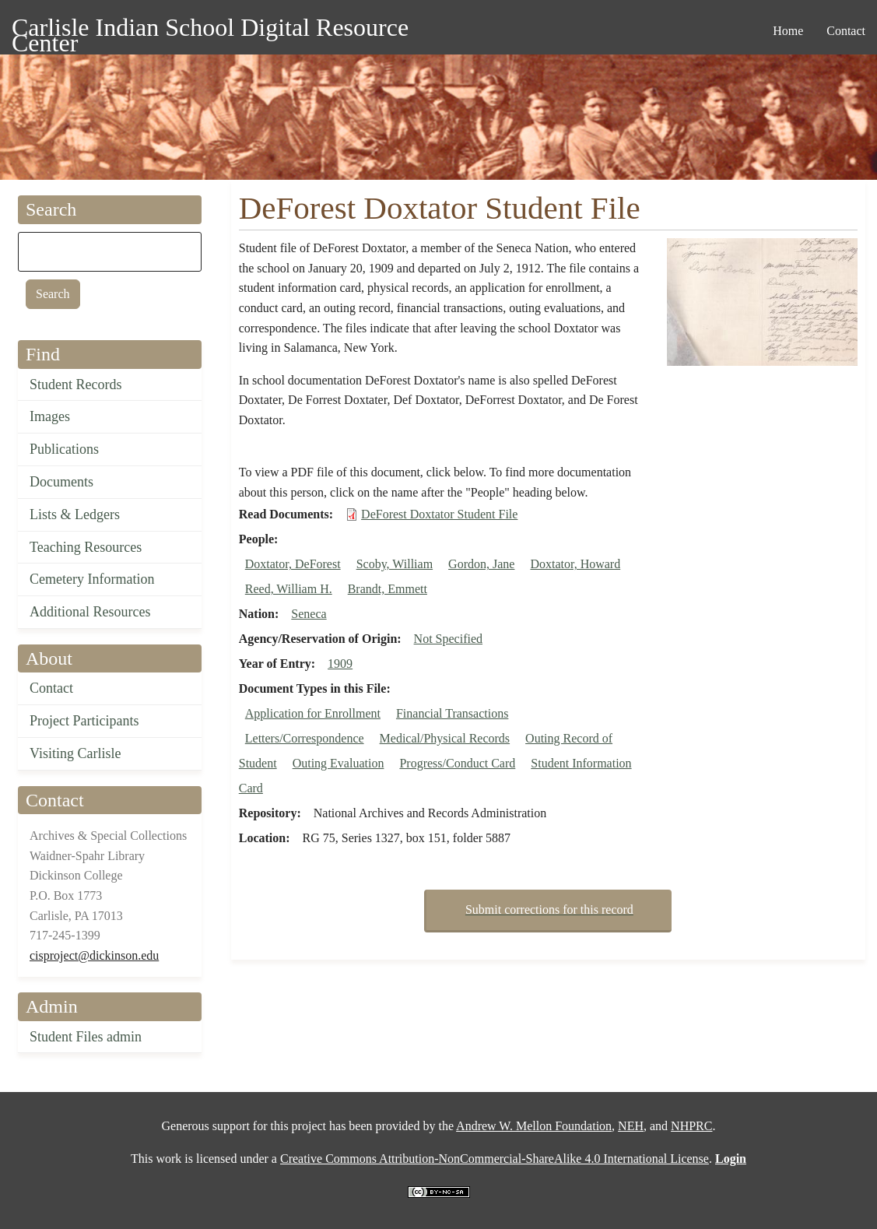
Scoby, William (394, 564)
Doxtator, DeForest (293, 564)
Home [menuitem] (788, 30)
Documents (61, 482)
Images (50, 416)
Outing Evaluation (338, 763)
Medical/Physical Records (445, 738)
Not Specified (448, 638)
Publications (64, 449)
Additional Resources (90, 612)
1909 (340, 663)
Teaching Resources (86, 547)
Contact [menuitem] (845, 30)
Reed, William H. (288, 588)
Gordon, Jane (481, 564)
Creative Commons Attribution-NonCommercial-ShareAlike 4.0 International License (494, 1158)
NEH (631, 1125)
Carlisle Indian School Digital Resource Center (210, 30)
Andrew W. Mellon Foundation (534, 1125)
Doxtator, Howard (575, 564)
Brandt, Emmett (387, 588)
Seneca (308, 613)
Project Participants (84, 721)
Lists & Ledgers (75, 514)
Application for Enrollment (313, 713)
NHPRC (691, 1125)
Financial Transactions (452, 713)
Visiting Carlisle (75, 753)
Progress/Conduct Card (457, 763)
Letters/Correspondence (304, 738)
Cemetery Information (92, 579)
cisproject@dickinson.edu (94, 955)
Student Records (76, 384)
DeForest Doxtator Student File (439, 514)
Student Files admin (86, 1037)
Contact (51, 688)
